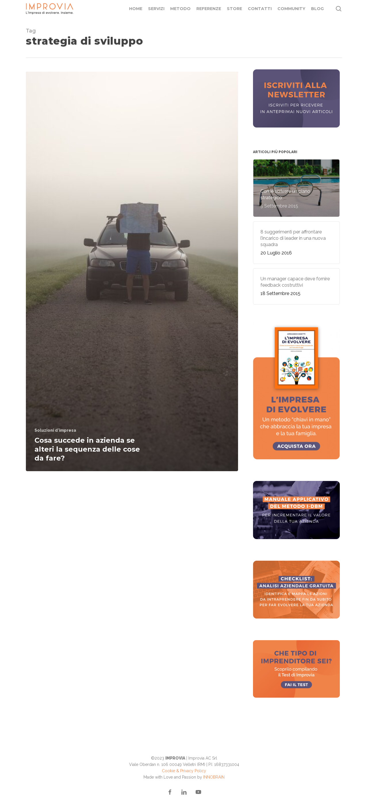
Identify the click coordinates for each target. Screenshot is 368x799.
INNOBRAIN (214, 777)
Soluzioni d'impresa (55, 430)
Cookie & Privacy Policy (184, 770)
